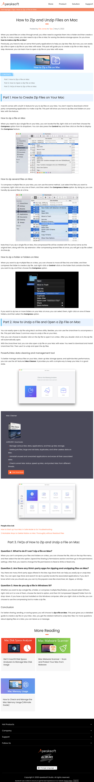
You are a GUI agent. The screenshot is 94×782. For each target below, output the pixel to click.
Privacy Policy (68, 781)
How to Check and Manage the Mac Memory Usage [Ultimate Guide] (17, 702)
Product (62, 4)
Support (89, 4)
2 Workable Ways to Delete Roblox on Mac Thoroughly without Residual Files (32, 533)
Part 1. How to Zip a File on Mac (16, 79)
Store (50, 4)
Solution (76, 4)
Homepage (6, 9)
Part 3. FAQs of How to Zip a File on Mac (20, 86)
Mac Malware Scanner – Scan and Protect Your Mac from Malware (52, 662)
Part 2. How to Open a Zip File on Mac (19, 83)
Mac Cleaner (11, 415)
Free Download (17, 472)
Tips (13, 9)
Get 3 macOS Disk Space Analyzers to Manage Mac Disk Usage (17, 662)
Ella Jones (42, 29)
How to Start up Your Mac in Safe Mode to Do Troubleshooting (26, 529)
